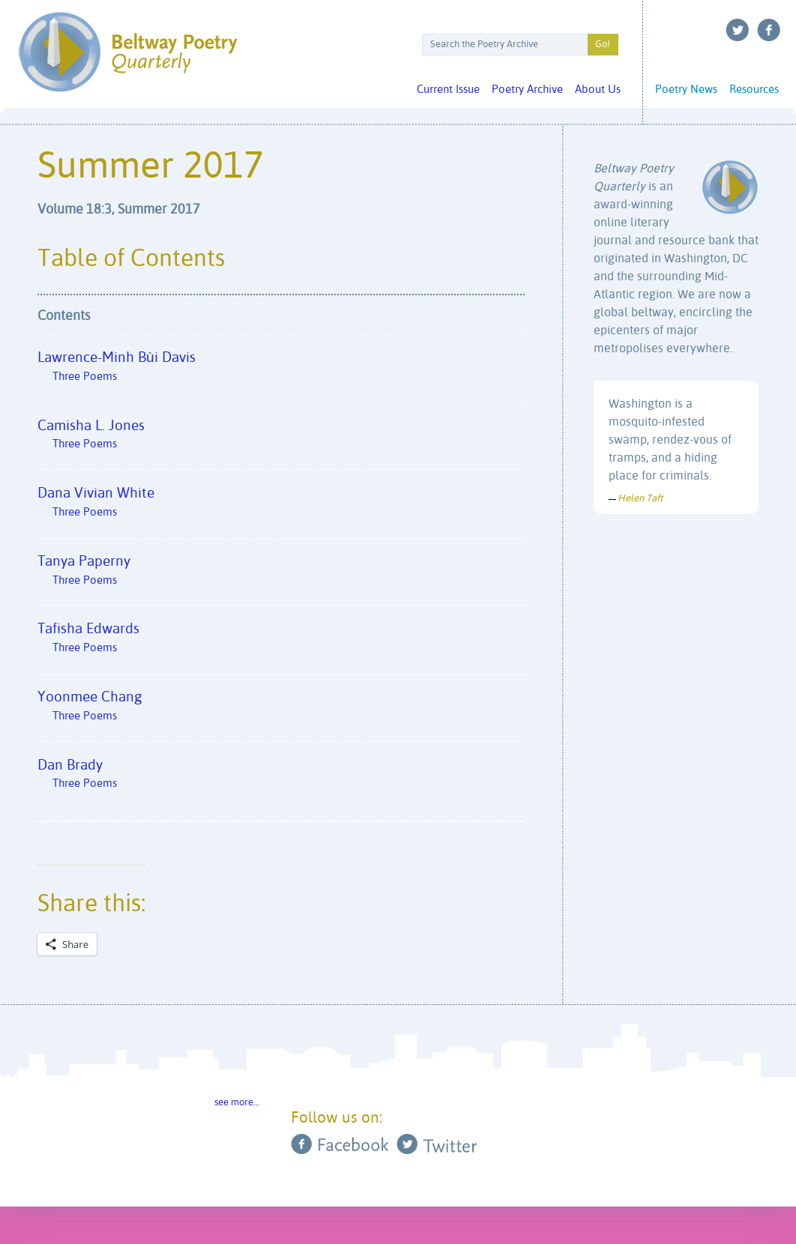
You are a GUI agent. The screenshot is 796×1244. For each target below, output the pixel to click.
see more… (236, 1103)
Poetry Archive (527, 89)
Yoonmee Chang (281, 710)
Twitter (738, 30)
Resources (754, 89)
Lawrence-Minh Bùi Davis (281, 370)
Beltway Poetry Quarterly (128, 52)
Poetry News (686, 89)
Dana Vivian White (281, 506)
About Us (598, 89)
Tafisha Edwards (281, 642)
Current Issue (448, 89)
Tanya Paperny (281, 574)
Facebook (769, 30)
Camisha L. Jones (281, 439)
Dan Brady (281, 778)
